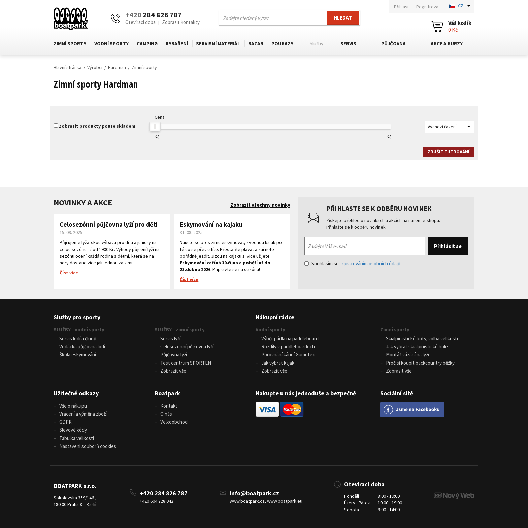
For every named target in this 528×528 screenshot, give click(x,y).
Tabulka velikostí (76, 438)
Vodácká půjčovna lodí (82, 346)
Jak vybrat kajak (277, 363)
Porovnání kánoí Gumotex (288, 354)
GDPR (65, 422)
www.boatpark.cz (247, 501)
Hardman (117, 67)
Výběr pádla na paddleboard (290, 338)
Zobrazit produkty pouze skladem (97, 126)
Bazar (255, 43)
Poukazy (282, 43)
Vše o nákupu (73, 406)
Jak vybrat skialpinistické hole (417, 346)
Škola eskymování (77, 354)
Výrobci (94, 67)
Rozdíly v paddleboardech (288, 346)
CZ (460, 6)
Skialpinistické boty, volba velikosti (422, 338)
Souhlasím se (352, 263)
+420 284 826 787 (164, 493)
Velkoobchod (174, 422)
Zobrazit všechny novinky (260, 205)
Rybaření (177, 43)
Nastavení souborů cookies (87, 446)
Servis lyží (170, 338)
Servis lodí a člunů (77, 338)
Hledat (343, 17)
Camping (147, 43)
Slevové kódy (73, 430)
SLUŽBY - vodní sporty (79, 329)
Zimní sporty (70, 43)
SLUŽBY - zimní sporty (180, 329)
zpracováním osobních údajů (370, 263)
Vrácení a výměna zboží (83, 414)
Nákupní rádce (275, 317)
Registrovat (428, 7)
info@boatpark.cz (254, 493)
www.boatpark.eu (284, 501)
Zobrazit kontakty (181, 22)
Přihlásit (402, 7)
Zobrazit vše (173, 371)
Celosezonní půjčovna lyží (186, 346)
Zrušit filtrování (448, 152)
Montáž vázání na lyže (408, 354)
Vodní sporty (111, 43)
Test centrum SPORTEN (185, 363)
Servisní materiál (218, 43)
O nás (166, 414)
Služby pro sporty (77, 317)
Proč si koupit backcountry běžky (420, 363)
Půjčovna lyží (173, 354)
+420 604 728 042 (156, 501)
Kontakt (168, 406)
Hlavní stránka (67, 67)
